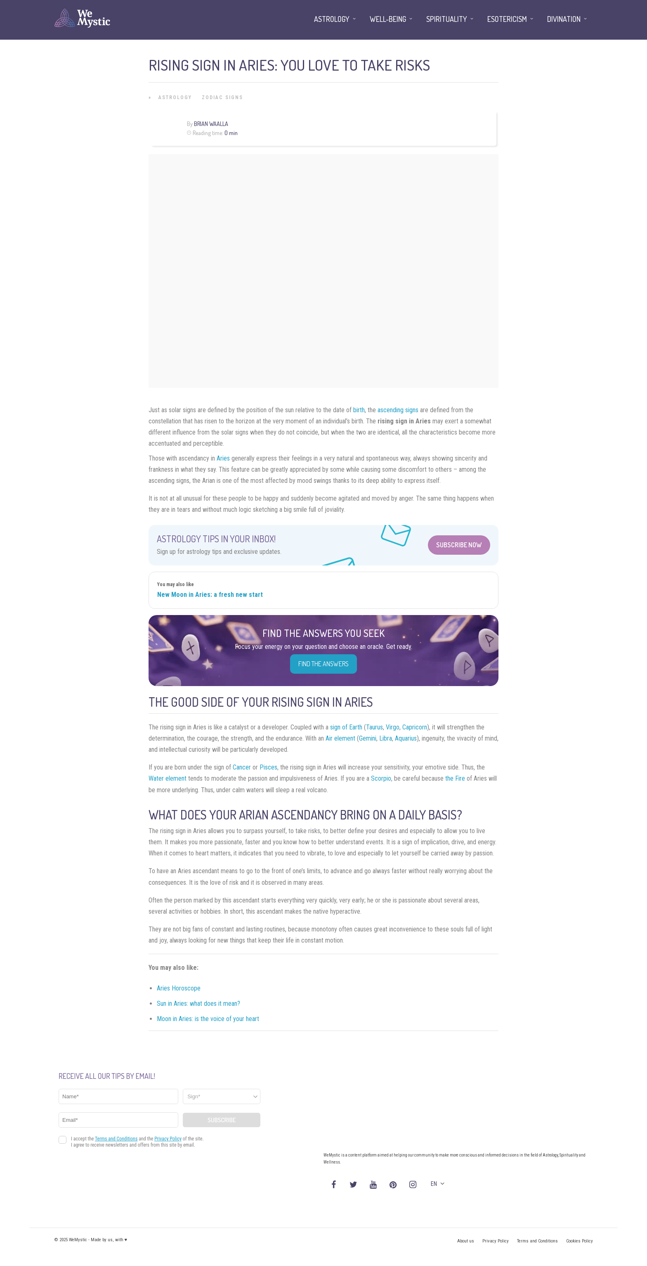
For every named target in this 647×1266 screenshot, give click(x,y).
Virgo (392, 727)
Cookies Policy (579, 1241)
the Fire (455, 778)
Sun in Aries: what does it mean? (198, 1003)
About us (465, 1241)
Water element (168, 778)
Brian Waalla (211, 123)
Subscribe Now (459, 545)
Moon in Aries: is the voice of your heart (208, 1019)
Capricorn (414, 727)
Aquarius (406, 738)
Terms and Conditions (537, 1241)
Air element (340, 738)
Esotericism (507, 19)
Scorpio (381, 778)
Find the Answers (323, 664)
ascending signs (398, 410)
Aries (223, 458)
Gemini (367, 738)
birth (359, 410)
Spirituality (446, 19)
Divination (564, 19)
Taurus (374, 727)
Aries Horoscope (179, 988)
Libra (385, 738)
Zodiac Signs (222, 97)
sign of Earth (346, 727)
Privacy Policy (495, 1241)
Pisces (268, 767)
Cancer (242, 767)
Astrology (175, 97)
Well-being (388, 19)
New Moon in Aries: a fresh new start (210, 595)
